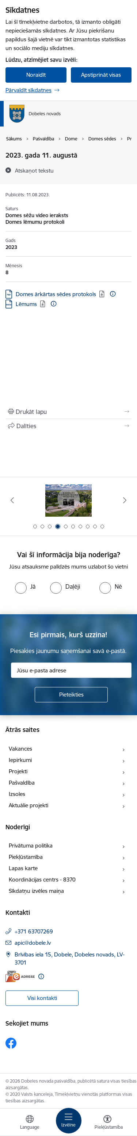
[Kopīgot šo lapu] (68, 426)
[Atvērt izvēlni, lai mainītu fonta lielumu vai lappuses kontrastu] (107, 1123)
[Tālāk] (125, 500)
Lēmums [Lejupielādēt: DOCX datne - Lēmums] (26, 304)
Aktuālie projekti (28, 805)
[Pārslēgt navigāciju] (68, 1120)
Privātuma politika (31, 845)
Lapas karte (23, 868)
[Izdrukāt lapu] (68, 412)
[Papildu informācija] (112, 294)
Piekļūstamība (26, 856)
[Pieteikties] (71, 694)
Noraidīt (36, 74)
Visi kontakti (42, 998)
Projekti (18, 771)
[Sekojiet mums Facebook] (10, 1043)
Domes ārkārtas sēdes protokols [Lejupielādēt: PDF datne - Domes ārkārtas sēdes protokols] (56, 294)
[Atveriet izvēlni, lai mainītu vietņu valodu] (29, 1123)
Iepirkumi (20, 759)
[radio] (25, 586)
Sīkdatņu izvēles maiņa (36, 890)
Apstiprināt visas (101, 74)
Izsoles (17, 793)
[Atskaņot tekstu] (34, 170)
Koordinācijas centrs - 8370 (42, 879)
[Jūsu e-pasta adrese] (71, 670)
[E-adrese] (20, 976)
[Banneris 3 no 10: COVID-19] (68, 500)
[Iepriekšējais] (12, 500)
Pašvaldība (22, 782)
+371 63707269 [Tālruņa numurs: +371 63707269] (34, 931)
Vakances (20, 748)
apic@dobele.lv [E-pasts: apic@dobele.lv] (33, 942)
